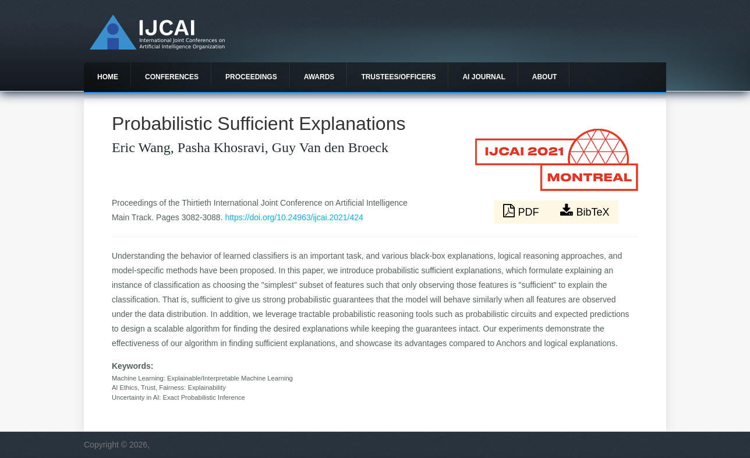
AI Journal (483, 77)
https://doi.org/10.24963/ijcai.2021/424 (294, 217)
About (544, 77)
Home (107, 77)
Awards (319, 77)
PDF (522, 211)
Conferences (172, 77)
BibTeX (584, 211)
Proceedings (251, 77)
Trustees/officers (398, 77)
